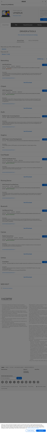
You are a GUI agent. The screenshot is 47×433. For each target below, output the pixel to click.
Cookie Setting (30, 430)
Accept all (41, 430)
